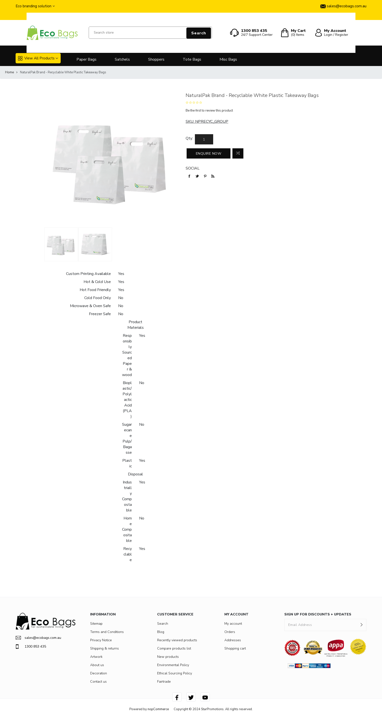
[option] (61, 244)
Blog (160, 632)
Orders (229, 632)
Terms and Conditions (107, 632)
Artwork (96, 656)
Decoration (98, 673)
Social (193, 168)
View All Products (36, 58)
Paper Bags (86, 59)
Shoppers (156, 59)
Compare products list (174, 648)
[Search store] (150, 33)
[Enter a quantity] (204, 139)
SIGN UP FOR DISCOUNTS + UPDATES (317, 614)
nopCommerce (158, 709)
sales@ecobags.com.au (38, 637)
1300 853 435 (31, 646)
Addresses (232, 640)
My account (233, 623)
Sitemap (96, 623)
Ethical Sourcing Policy (174, 673)
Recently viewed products (177, 640)
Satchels (122, 59)
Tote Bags (192, 59)
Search (198, 33)
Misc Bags (228, 59)
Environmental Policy (173, 665)
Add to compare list (237, 153)
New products (168, 656)
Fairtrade (164, 681)
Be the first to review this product (209, 110)
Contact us (98, 681)
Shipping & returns (104, 648)
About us (97, 665)
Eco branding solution (33, 6)
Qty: (189, 138)
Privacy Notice (101, 640)
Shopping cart (235, 648)
